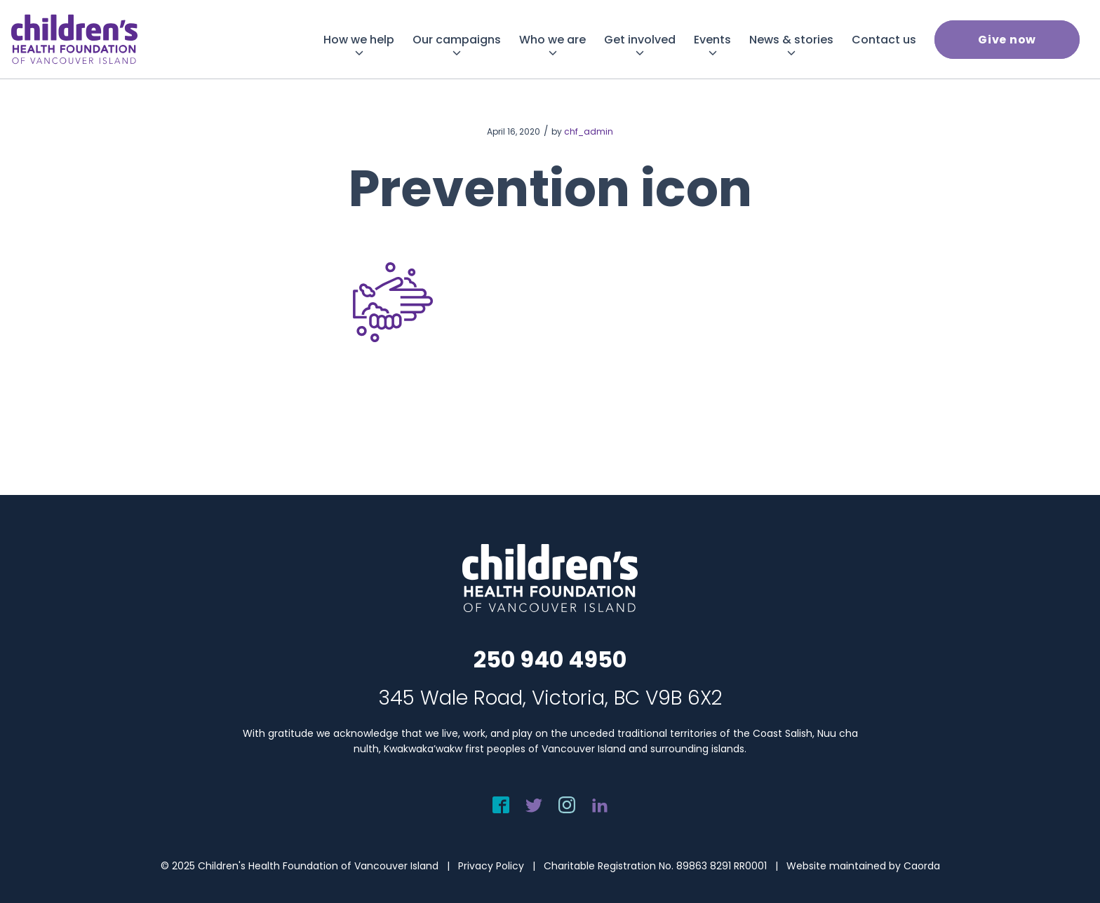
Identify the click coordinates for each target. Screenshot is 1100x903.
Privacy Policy (491, 866)
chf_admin (588, 131)
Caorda (922, 866)
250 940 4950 (550, 659)
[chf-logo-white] (74, 39)
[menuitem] (358, 39)
